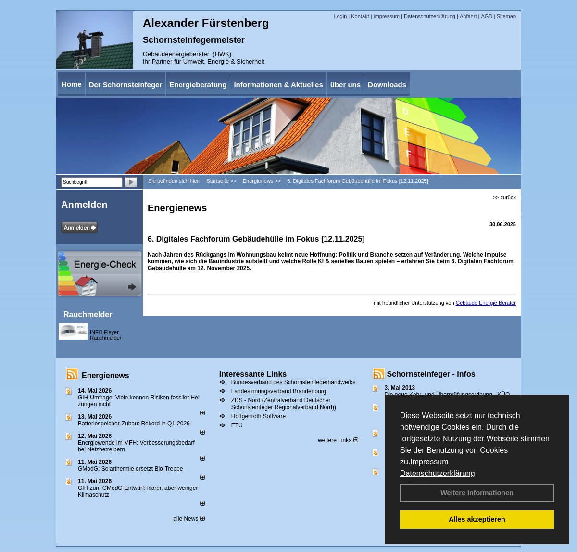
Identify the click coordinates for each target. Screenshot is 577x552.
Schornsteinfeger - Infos (431, 374)
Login (340, 16)
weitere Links (338, 440)
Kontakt (360, 16)
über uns (345, 84)
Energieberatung (197, 84)
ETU (237, 425)
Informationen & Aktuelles (278, 84)
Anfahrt (468, 16)
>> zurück (504, 197)
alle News (188, 518)
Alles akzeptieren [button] (477, 519)
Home (72, 84)
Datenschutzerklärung (437, 473)
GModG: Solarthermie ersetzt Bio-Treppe (130, 468)
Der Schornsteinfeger (126, 84)
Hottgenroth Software (258, 416)
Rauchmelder (87, 314)
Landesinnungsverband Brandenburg (278, 391)
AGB (486, 16)
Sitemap (506, 16)
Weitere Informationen (477, 493)
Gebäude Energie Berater (486, 303)
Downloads (387, 84)
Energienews (105, 376)
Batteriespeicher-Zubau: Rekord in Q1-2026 (134, 423)
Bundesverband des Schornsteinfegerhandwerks (293, 382)
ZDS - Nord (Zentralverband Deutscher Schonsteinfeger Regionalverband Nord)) (283, 404)
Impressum (429, 462)
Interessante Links (253, 374)
